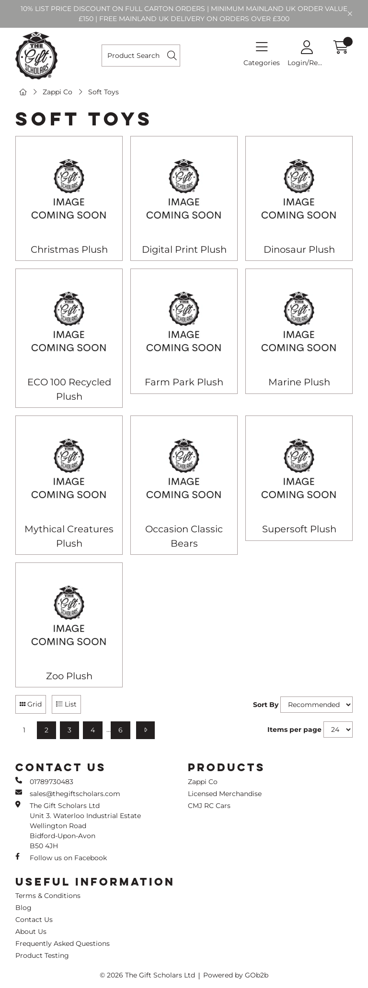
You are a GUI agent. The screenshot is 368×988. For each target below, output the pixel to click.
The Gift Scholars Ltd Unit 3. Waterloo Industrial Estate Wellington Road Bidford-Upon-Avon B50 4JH (78, 825)
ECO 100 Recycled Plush (69, 389)
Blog (23, 907)
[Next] (145, 730)
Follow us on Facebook (61, 857)
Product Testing (42, 955)
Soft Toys (103, 92)
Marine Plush (299, 382)
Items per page (294, 729)
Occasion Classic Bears (184, 536)
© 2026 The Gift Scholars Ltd (147, 975)
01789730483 (44, 781)
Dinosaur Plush (299, 249)
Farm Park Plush (184, 382)
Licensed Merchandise (225, 793)
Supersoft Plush (299, 529)
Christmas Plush (69, 249)
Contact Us (34, 919)
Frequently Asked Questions (62, 943)
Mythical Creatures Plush (69, 536)
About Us (30, 931)
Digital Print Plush (184, 249)
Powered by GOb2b (235, 975)
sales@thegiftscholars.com (67, 793)
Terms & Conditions (47, 895)
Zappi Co (57, 92)
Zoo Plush (69, 676)
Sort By (265, 704)
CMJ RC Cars (209, 805)
